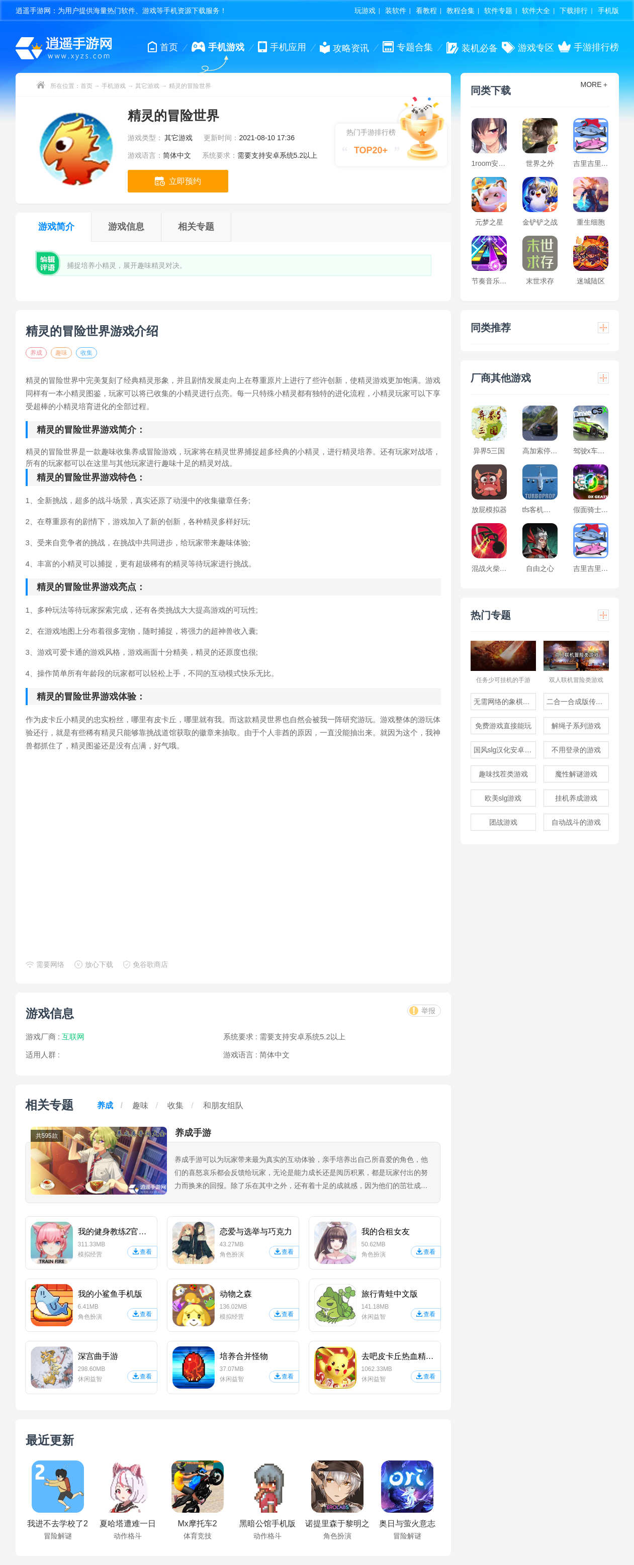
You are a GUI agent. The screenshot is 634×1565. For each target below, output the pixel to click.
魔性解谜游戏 (576, 774)
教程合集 (460, 11)
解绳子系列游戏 (576, 726)
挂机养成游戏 (576, 798)
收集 (86, 352)
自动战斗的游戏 (576, 822)
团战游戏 (503, 822)
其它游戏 (147, 85)
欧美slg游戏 (503, 798)
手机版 (608, 11)
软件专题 (498, 11)
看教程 (426, 11)
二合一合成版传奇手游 (578, 702)
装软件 (395, 11)
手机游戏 (114, 85)
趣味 (61, 352)
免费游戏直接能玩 (503, 726)
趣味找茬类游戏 (503, 774)
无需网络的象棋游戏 (505, 702)
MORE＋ (595, 84)
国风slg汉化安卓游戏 (505, 750)
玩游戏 (365, 11)
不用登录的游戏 (576, 750)
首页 (86, 85)
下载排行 (574, 11)
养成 (36, 352)
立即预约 (178, 181)
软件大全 (536, 11)
